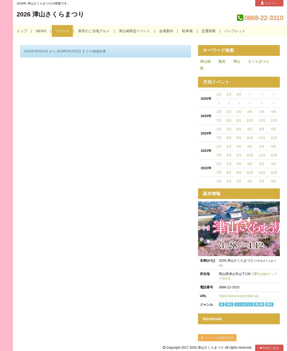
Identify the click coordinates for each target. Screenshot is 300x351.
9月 (238, 120)
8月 (229, 120)
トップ (22, 31)
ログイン (269, 3)
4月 (249, 112)
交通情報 (209, 31)
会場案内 (166, 31)
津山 (236, 61)
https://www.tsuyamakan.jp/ (239, 296)
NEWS (41, 31)
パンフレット (234, 31)
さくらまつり (258, 61)
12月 (274, 120)
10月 (249, 120)
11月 (261, 120)
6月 (273, 112)
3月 (238, 94)
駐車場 (187, 31)
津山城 (205, 61)
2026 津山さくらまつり (50, 14)
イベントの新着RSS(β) (217, 337)
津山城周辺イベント (134, 31)
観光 (221, 61)
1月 (219, 94)
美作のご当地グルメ (94, 31)
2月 (229, 94)
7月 (219, 120)
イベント (62, 31)
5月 (261, 112)
